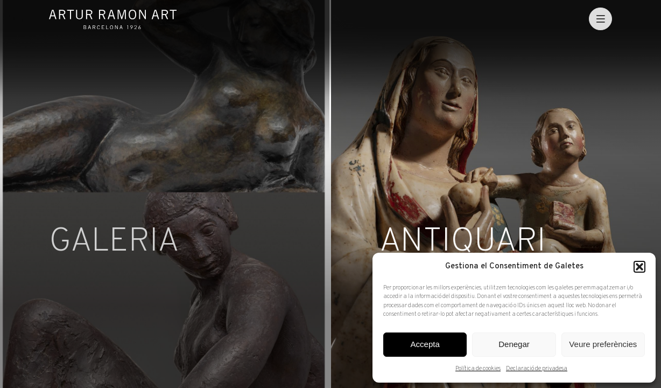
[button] (639, 266)
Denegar (514, 344)
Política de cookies (478, 368)
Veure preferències (603, 344)
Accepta (425, 344)
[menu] (600, 19)
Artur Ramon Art (113, 19)
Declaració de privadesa (536, 368)
